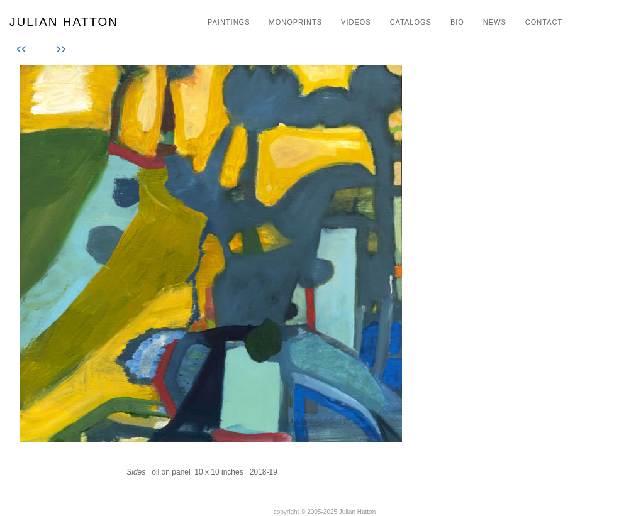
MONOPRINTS (295, 22)
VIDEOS (356, 22)
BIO (457, 22)
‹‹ (23, 48)
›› (59, 48)
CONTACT (543, 22)
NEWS (494, 22)
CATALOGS (411, 22)
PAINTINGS (229, 22)
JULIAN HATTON (63, 21)
